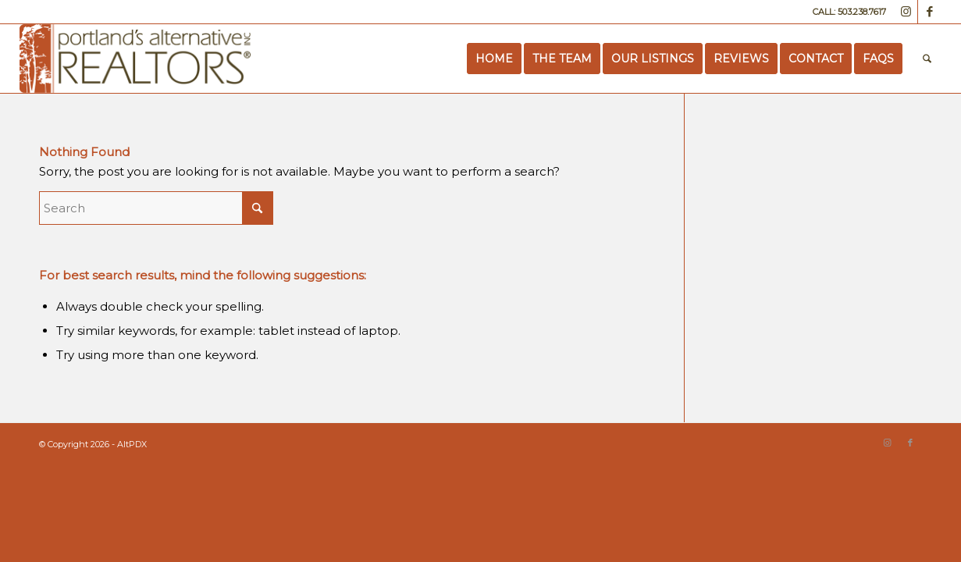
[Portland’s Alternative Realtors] (135, 58)
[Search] (927, 58)
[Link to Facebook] (929, 11)
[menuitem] (494, 58)
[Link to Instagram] (906, 11)
